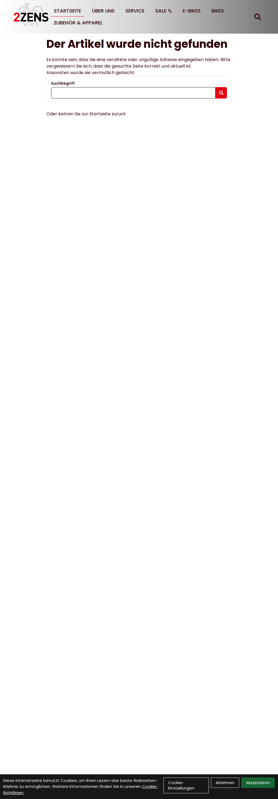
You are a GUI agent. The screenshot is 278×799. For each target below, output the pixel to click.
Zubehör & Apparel (78, 22)
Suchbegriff (63, 83)
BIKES (217, 10)
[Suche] (257, 16)
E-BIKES (192, 10)
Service (134, 10)
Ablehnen (225, 782)
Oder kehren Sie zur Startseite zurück (86, 114)
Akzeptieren (258, 782)
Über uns (103, 10)
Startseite (67, 10)
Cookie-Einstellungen (181, 785)
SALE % (163, 10)
